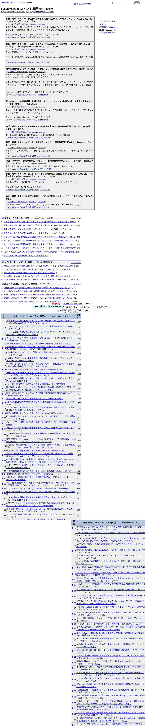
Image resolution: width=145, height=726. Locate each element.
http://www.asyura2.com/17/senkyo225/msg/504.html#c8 (28, 37)
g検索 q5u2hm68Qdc (82, 4)
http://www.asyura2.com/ (72, 304)
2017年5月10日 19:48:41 (18, 49)
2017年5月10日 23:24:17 (18, 148)
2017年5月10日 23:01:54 (18, 107)
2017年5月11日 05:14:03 (17, 202)
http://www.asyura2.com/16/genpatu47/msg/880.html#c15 (28, 169)
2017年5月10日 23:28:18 (19, 163)
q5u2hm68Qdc (18, 2)
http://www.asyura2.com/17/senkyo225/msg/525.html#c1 (28, 207)
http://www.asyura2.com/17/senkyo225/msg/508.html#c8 (28, 137)
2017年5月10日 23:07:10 (18, 132)
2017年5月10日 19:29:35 (18, 24)
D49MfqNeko (32, 24)
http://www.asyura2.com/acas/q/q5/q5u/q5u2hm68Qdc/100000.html (27, 12)
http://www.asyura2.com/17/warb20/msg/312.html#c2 (27, 120)
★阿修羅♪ (5, 2)
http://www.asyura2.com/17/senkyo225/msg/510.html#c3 (28, 62)
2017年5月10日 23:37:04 (18, 179)
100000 (109, 30)
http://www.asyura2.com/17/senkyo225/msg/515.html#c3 (28, 156)
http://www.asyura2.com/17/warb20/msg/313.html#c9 (27, 95)
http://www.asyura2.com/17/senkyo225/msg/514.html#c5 (28, 190)
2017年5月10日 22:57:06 (18, 72)
